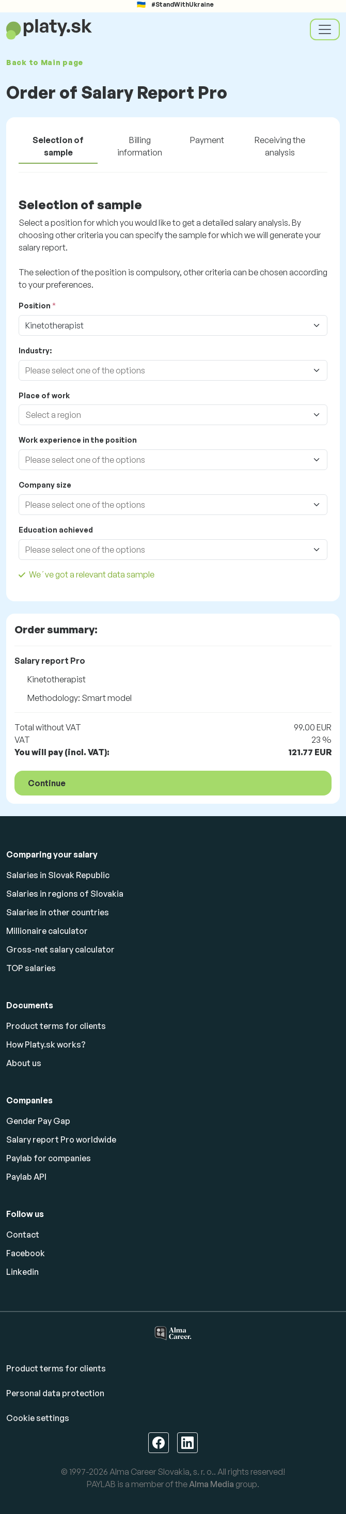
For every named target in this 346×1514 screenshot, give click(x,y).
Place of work (44, 395)
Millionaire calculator (47, 931)
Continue (47, 783)
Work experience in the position (78, 439)
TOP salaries (31, 968)
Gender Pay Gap (38, 1121)
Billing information (139, 146)
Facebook (25, 1253)
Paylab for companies (48, 1158)
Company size (45, 484)
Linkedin (22, 1272)
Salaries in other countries (57, 912)
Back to (44, 62)
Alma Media (211, 1484)
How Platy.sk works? (46, 1044)
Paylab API (26, 1177)
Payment (207, 140)
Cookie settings (37, 1418)
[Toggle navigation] (325, 29)
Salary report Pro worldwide (61, 1139)
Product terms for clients (56, 1026)
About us (23, 1063)
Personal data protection (55, 1393)
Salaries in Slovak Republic (57, 875)
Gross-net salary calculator (60, 949)
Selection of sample (58, 146)
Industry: (35, 350)
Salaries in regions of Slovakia (64, 893)
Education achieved (56, 529)
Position (35, 305)
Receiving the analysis (280, 146)
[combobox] (162, 370)
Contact (22, 1234)
